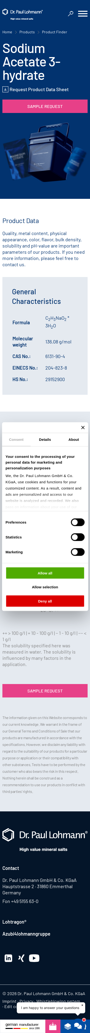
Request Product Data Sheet (39, 89)
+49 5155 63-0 (24, 901)
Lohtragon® (14, 922)
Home (7, 32)
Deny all (45, 601)
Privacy (26, 1001)
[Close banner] (82, 427)
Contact (10, 868)
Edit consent (16, 1006)
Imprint (9, 1001)
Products (27, 32)
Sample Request (45, 106)
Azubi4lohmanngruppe (26, 934)
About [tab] (73, 439)
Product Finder (54, 32)
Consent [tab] (16, 439)
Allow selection (45, 587)
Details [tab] (45, 439)
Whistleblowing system (58, 1001)
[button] (83, 14)
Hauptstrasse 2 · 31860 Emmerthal (37, 886)
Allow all (45, 573)
